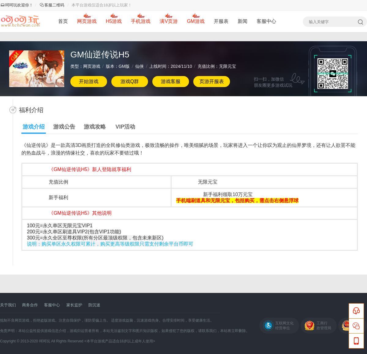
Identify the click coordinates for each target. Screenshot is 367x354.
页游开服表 (211, 81)
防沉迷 (94, 305)
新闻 (242, 21)
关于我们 (8, 305)
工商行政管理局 (324, 325)
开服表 (221, 21)
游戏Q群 (129, 81)
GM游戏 (196, 21)
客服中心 (266, 21)
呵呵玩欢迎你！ (17, 5)
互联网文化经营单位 (284, 325)
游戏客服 (170, 81)
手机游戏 (140, 21)
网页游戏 (87, 21)
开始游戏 (88, 81)
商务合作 (30, 305)
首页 (63, 21)
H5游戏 (114, 21)
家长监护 (74, 305)
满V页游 (169, 21)
